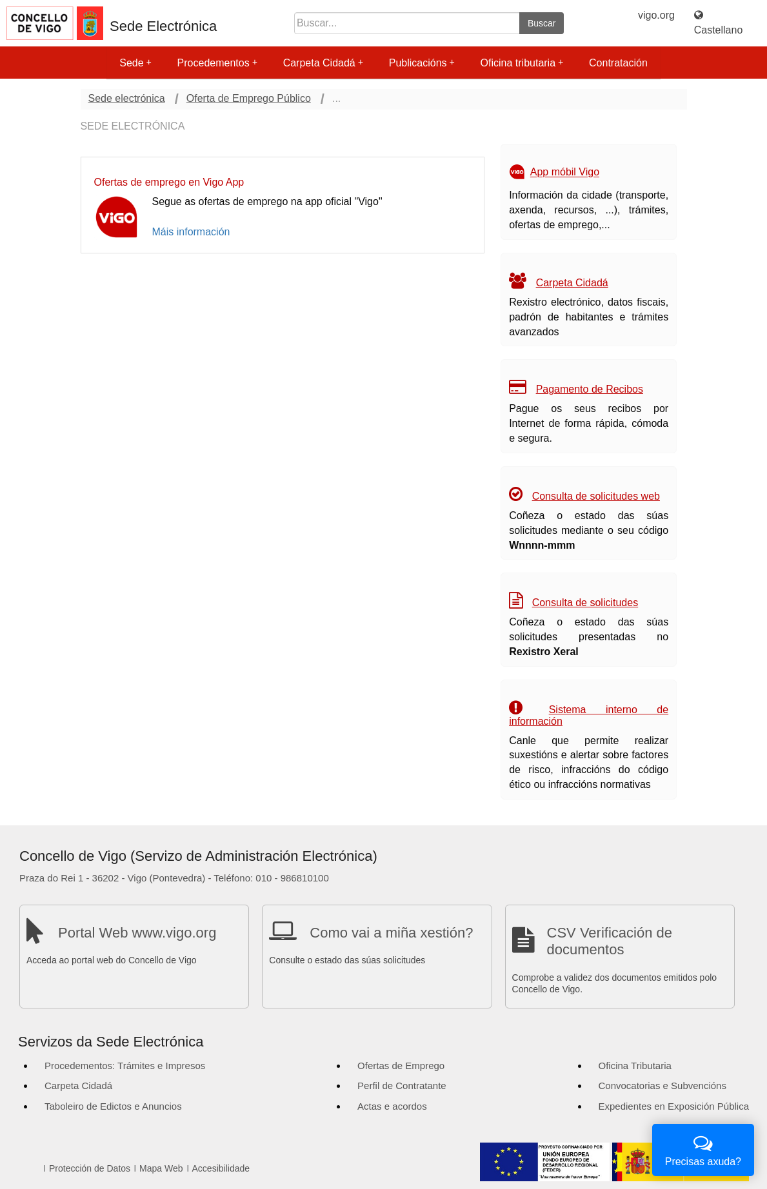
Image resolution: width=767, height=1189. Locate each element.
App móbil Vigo (564, 172)
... (336, 98)
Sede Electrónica (163, 26)
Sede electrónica (126, 98)
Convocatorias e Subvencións (662, 1085)
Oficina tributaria (522, 62)
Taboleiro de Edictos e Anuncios (113, 1106)
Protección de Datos (89, 1168)
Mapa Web (161, 1168)
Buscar (542, 23)
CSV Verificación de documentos (609, 941)
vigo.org (656, 15)
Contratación (618, 62)
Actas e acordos (392, 1106)
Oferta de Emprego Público (248, 98)
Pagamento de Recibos (589, 389)
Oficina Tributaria (635, 1065)
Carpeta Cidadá (323, 62)
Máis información (191, 231)
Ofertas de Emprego (400, 1065)
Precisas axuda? (703, 1148)
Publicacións (422, 62)
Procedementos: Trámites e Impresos (125, 1065)
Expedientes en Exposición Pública (674, 1106)
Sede (135, 62)
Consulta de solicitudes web (596, 496)
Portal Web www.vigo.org (137, 933)
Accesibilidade (221, 1168)
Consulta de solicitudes (585, 602)
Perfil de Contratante (401, 1085)
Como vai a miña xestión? (391, 933)
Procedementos (217, 62)
